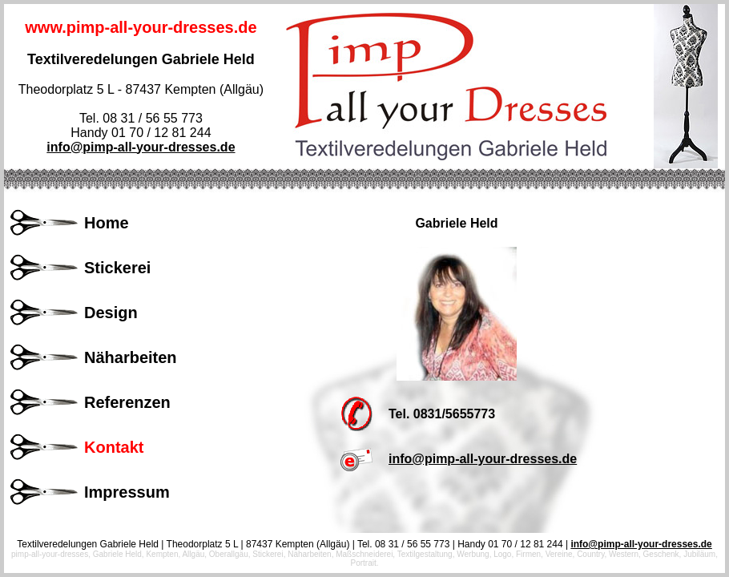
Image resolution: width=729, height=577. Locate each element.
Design (111, 312)
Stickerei (117, 267)
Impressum (127, 492)
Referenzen (127, 402)
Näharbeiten (130, 357)
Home (106, 223)
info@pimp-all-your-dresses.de (140, 147)
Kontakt (113, 447)
